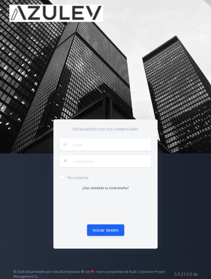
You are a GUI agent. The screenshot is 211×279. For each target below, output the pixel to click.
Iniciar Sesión (106, 230)
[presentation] (100, 207)
